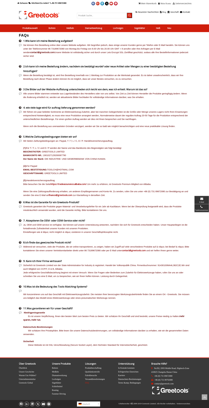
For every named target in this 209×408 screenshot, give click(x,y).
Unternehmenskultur (27, 379)
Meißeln (55, 372)
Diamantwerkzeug (59, 375)
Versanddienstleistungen (95, 379)
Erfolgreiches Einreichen (128, 372)
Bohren (55, 368)
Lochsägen (56, 379)
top (204, 397)
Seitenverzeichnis (183, 403)
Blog (163, 12)
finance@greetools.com (60, 195)
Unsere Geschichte (26, 372)
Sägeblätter (56, 383)
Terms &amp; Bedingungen (129, 383)
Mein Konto (165, 3)
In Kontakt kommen (126, 368)
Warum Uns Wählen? (27, 375)
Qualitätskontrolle (92, 372)
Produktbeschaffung (93, 368)
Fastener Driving (59, 394)
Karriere (121, 375)
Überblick (23, 368)
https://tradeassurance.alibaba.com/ (69, 184)
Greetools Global (26, 383)
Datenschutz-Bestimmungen (129, 379)
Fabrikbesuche (91, 375)
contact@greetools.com (134, 250)
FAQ (87, 383)
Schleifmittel (57, 386)
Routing (55, 390)
